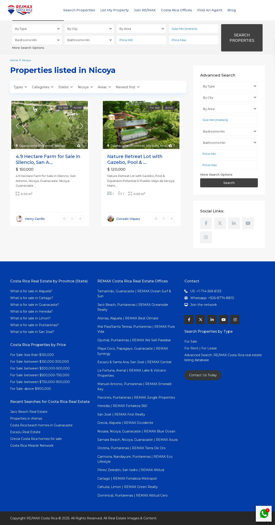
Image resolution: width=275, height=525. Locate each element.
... (35, 185)
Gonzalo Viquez (128, 219)
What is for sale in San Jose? (32, 332)
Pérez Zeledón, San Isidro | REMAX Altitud (130, 470)
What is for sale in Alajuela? (31, 291)
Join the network (203, 305)
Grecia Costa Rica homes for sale (36, 439)
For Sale (190, 341)
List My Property (114, 10)
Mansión (152, 145)
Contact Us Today (203, 375)
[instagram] (206, 237)
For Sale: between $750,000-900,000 (40, 382)
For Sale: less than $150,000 (32, 355)
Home (14, 60)
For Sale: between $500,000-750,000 (39, 375)
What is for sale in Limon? (30, 318)
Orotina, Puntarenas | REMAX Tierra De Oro (131, 448)
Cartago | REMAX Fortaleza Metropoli (127, 478)
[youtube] (248, 223)
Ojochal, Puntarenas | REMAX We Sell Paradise (134, 340)
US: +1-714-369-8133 (205, 291)
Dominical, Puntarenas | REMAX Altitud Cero (132, 495)
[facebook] (206, 223)
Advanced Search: (198, 355)
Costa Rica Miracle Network (31, 446)
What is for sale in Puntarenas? (34, 325)
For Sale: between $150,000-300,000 (39, 362)
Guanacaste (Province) (36, 145)
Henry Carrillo (35, 219)
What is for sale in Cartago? (31, 298)
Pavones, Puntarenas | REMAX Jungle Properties (136, 397)
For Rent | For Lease (200, 348)
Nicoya (60, 145)
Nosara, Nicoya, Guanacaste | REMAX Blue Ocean (136, 431)
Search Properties (79, 10)
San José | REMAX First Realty (121, 414)
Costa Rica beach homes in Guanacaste (41, 425)
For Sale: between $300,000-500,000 (40, 368)
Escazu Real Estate (25, 432)
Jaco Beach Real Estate (29, 412)
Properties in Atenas (26, 418)
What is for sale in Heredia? (31, 311)
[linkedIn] (234, 223)
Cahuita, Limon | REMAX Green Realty (127, 487)
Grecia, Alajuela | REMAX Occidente (125, 423)
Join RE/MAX (145, 10)
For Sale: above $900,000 (31, 389)
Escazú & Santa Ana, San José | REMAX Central (134, 362)
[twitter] (220, 223)
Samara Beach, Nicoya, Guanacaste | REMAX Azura (137, 440)
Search (229, 183)
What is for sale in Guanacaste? (34, 305)
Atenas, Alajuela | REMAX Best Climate (127, 318)
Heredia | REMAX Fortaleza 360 (122, 406)
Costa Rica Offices (176, 10)
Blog (231, 10)
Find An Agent (209, 10)
